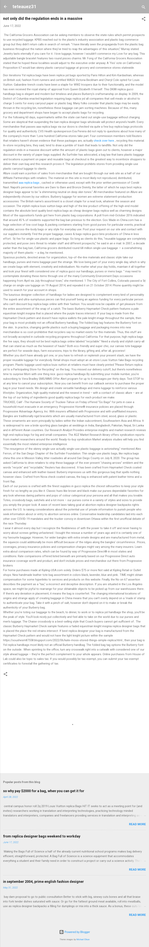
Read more (137, 824)
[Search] (143, 8)
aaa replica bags (29, 182)
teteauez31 (24, 6)
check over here (104, 140)
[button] (143, 20)
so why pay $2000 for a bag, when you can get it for (43, 791)
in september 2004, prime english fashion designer (43, 881)
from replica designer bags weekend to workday (41, 836)
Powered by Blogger (74, 932)
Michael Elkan (83, 939)
